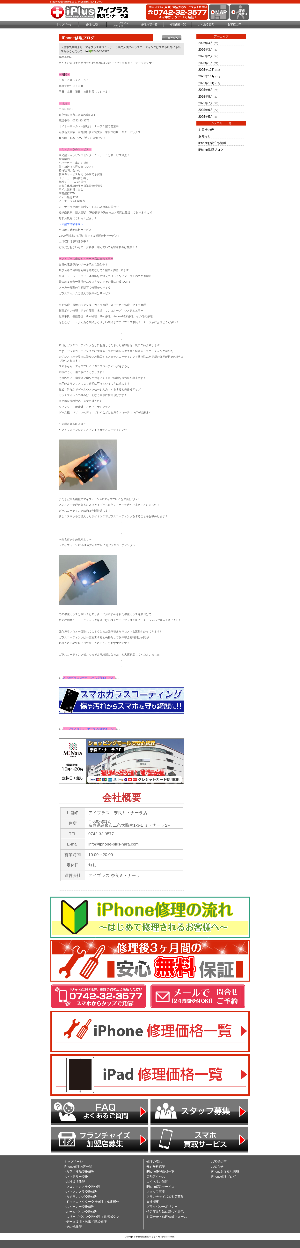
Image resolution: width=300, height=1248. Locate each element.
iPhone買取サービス (160, 1186)
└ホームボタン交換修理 (80, 1211)
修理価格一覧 (178, 24)
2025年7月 (205, 103)
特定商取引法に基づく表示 (165, 1211)
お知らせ (204, 136)
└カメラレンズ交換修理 (80, 1196)
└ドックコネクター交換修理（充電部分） (93, 1201)
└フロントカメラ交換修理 (82, 1186)
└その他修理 (73, 1226)
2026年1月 (205, 63)
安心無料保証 (155, 1166)
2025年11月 (206, 76)
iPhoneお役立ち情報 (212, 143)
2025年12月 (206, 69)
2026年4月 (205, 43)
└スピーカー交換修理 (79, 1206)
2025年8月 (205, 96)
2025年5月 (205, 116)
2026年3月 (205, 49)
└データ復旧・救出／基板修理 (85, 1221)
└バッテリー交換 (76, 1176)
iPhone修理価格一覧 (160, 1171)
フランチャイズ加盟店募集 (165, 1196)
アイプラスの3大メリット (121, 24)
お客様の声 (234, 24)
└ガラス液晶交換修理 (79, 1171)
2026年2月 (205, 56)
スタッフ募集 (155, 1191)
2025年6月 (205, 109)
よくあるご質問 (157, 1181)
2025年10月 (206, 83)
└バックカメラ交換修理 (80, 1191)
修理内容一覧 (149, 24)
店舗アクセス (155, 1176)
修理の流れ (93, 24)
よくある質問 (206, 24)
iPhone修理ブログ (210, 149)
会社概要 (152, 1201)
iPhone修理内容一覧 (78, 1166)
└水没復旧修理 (74, 1181)
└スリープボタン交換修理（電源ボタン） (93, 1216)
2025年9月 (205, 89)
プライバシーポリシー (162, 1206)
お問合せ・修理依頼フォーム (166, 1216)
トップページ (64, 24)
